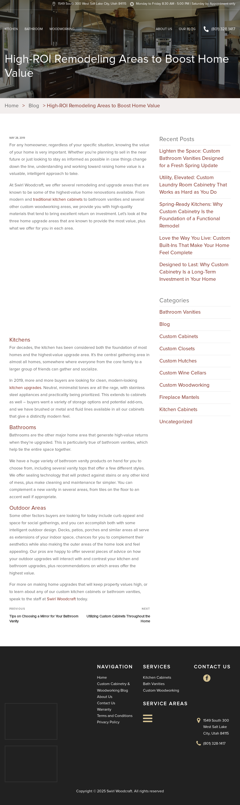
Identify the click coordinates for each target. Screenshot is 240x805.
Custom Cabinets (178, 336)
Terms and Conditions (114, 716)
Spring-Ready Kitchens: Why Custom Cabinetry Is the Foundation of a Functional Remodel (191, 215)
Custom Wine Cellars (182, 373)
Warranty (104, 709)
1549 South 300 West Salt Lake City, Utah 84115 (216, 727)
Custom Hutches (178, 361)
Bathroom (34, 29)
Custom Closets (177, 348)
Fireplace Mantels (179, 397)
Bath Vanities (154, 684)
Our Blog (187, 29)
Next (146, 609)
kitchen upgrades (25, 388)
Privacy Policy (108, 722)
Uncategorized (175, 421)
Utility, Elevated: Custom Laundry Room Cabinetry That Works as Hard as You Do (193, 185)
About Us (164, 29)
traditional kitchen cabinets (57, 199)
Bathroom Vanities (180, 312)
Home (102, 677)
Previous (17, 609)
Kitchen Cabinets (178, 409)
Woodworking (62, 29)
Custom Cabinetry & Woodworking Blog (113, 687)
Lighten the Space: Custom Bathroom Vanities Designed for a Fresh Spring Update (191, 158)
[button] (89, 4)
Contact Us (106, 703)
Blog (164, 324)
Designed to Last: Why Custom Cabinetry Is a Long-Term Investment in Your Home (194, 272)
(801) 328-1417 (223, 29)
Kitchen (11, 29)
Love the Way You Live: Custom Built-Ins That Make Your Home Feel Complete (194, 245)
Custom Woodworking (184, 385)
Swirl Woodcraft (61, 599)
